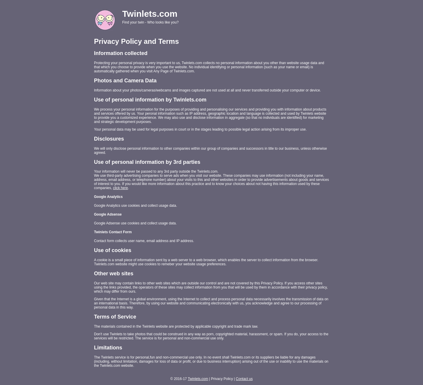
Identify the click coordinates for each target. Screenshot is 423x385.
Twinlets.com (198, 379)
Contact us (244, 379)
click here (120, 188)
